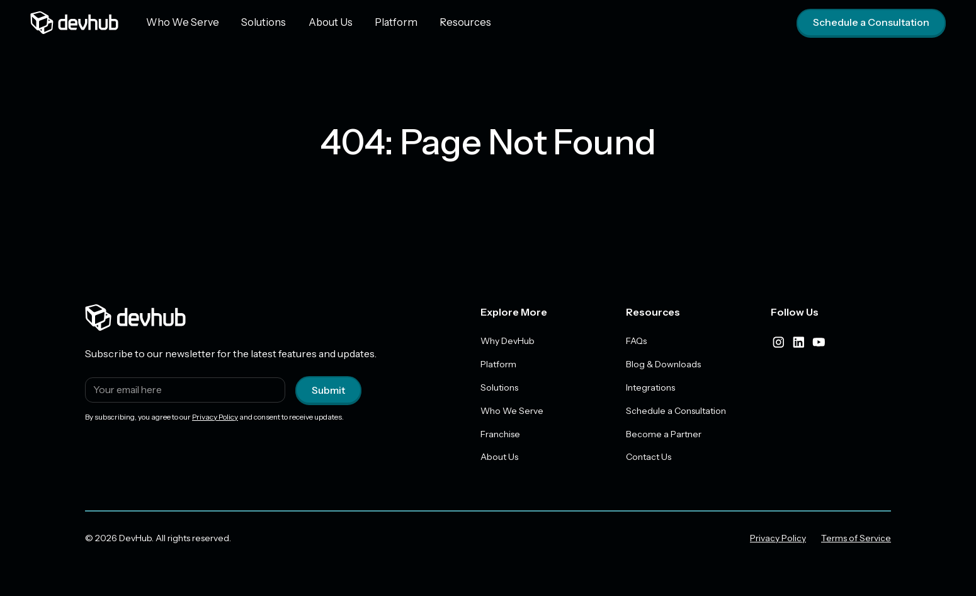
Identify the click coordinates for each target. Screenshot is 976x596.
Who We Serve (180, 22)
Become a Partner (663, 434)
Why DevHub (507, 341)
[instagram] (778, 342)
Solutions (257, 22)
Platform (385, 22)
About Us (322, 22)
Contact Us (648, 457)
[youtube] (818, 342)
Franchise (500, 434)
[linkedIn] (798, 342)
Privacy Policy (215, 416)
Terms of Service (856, 538)
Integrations (650, 387)
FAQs (636, 341)
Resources (451, 22)
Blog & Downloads (663, 364)
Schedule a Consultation (871, 22)
